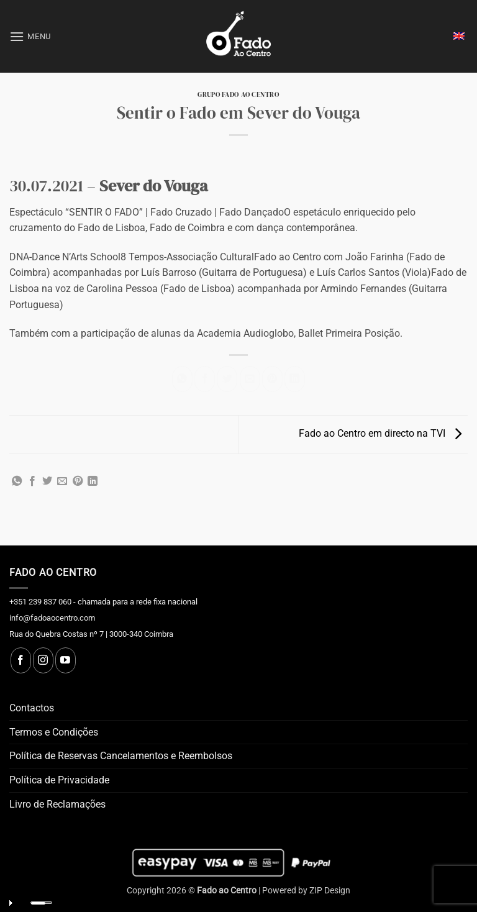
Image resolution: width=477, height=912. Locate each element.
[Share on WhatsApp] (182, 379)
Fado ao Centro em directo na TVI (383, 434)
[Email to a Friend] (250, 379)
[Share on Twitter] (227, 379)
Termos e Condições (53, 732)
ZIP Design (329, 890)
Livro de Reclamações (57, 804)
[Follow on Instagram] (43, 660)
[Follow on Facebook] (21, 660)
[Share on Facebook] (204, 379)
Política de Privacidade (59, 780)
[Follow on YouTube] (65, 660)
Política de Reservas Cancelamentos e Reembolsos (120, 756)
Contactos (31, 708)
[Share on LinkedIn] (294, 379)
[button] (30, 36)
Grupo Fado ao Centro (238, 94)
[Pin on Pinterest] (272, 379)
